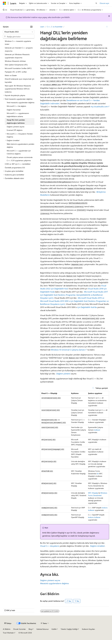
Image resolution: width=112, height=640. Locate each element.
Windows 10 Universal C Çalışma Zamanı (68, 349)
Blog (30, 629)
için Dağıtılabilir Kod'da (87, 307)
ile (98, 473)
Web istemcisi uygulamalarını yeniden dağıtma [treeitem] (20, 145)
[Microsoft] (4, 3)
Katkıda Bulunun (43, 629)
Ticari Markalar (8, 633)
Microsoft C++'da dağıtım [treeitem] (16, 106)
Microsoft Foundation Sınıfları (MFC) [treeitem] (18, 68)
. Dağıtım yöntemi (63, 373)
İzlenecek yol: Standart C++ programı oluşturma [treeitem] (19, 49)
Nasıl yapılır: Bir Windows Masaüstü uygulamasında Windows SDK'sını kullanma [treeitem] (18, 89)
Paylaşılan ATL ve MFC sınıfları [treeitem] (16, 72)
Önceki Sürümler (19, 629)
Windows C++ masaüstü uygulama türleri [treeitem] (18, 42)
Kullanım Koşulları (88, 629)
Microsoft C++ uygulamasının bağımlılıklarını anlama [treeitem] (18, 114)
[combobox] (18, 32)
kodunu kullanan (94, 517)
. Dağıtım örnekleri (97, 546)
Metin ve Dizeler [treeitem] (11, 75)
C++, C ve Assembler (55, 26)
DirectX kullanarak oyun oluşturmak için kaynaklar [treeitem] (19, 80)
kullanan (97, 430)
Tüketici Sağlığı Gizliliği (69, 629)
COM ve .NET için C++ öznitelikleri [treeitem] (17, 164)
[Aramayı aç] (96, 3)
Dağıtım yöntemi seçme (50, 580)
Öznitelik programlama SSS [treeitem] (15, 167)
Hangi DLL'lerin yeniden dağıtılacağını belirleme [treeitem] (16, 121)
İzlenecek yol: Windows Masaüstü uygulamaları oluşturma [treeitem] (17, 56)
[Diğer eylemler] (107, 27)
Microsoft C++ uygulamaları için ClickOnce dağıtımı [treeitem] (19, 152)
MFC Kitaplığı (93, 493)
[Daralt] (31, 27)
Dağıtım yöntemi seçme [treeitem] (15, 126)
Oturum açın (104, 3)
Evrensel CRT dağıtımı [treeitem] (14, 130)
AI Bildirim (6, 629)
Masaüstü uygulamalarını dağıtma (54, 583)
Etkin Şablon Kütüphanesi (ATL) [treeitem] (16, 65)
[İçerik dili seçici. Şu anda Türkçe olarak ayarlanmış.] (8, 623)
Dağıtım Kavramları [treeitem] (14, 110)
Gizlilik (54, 629)
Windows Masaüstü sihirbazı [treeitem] (15, 61)
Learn (42, 26)
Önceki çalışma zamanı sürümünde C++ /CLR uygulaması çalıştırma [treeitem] (19, 159)
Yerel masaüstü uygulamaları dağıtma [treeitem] (20, 102)
